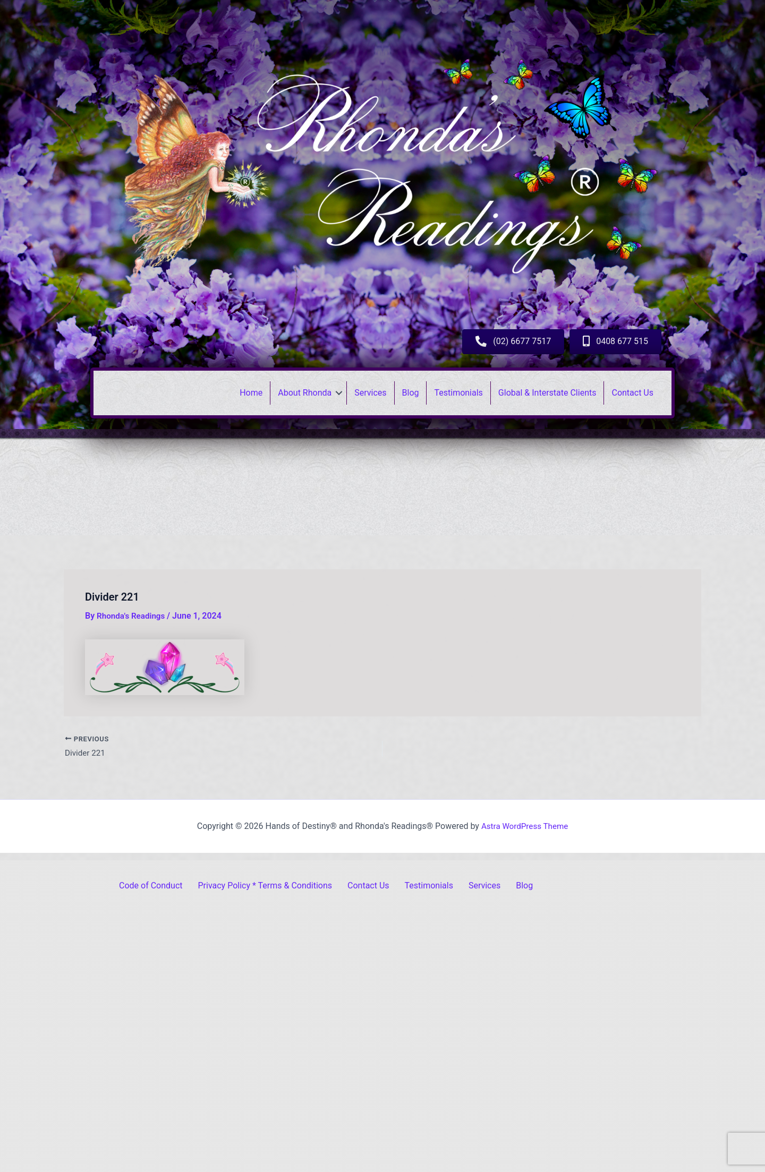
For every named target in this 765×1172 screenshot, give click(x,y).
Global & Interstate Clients (547, 393)
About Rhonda (305, 393)
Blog (410, 393)
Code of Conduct (151, 885)
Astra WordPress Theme (524, 826)
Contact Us (632, 393)
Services (370, 393)
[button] (339, 393)
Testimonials (458, 393)
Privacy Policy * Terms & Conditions (265, 885)
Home (251, 393)
